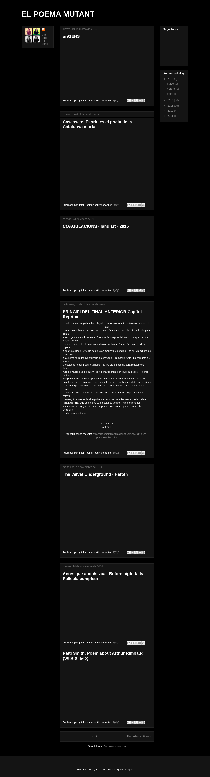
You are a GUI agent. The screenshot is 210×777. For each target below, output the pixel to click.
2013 (170, 105)
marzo (170, 83)
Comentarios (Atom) (115, 746)
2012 (170, 110)
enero (170, 93)
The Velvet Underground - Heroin (95, 474)
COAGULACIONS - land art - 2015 (96, 226)
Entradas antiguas (139, 736)
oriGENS (71, 36)
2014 (170, 100)
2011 (170, 115)
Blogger (129, 769)
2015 (170, 79)
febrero (170, 88)
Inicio (94, 736)
